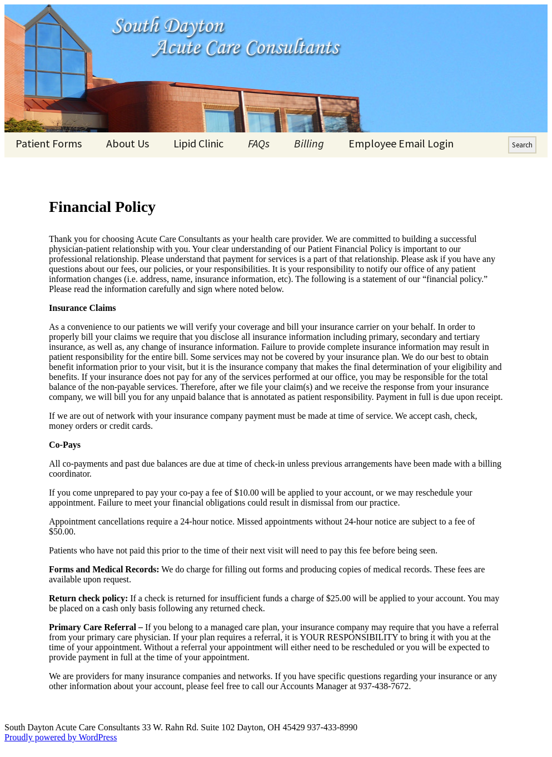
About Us (127, 143)
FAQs (259, 143)
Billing (309, 143)
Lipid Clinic (198, 143)
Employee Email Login (401, 143)
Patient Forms (49, 143)
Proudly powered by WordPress (60, 737)
